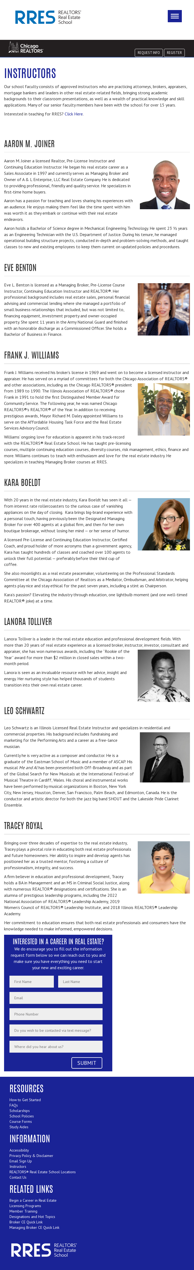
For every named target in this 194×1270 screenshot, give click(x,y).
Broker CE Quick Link (25, 1222)
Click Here (74, 114)
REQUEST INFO (149, 52)
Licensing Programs (25, 1205)
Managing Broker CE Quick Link (34, 1227)
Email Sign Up (20, 1161)
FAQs (13, 1105)
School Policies (21, 1116)
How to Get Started (25, 1099)
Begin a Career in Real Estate (33, 1200)
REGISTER (174, 52)
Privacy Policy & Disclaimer (31, 1155)
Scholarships (19, 1110)
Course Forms (20, 1121)
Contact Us (18, 1177)
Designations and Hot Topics (32, 1216)
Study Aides (18, 1126)
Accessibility (19, 1150)
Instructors (17, 1166)
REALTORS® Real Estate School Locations (42, 1171)
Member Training (23, 1211)
